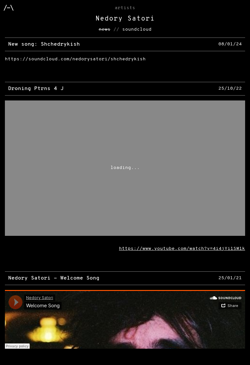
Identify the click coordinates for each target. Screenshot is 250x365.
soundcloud (137, 29)
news (104, 29)
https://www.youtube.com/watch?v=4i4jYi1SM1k (182, 248)
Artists (125, 8)
